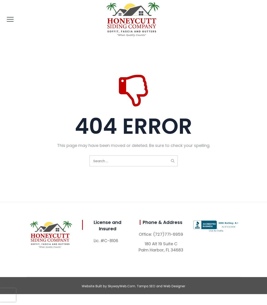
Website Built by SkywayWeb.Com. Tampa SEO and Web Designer (133, 286)
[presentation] (8, 295)
